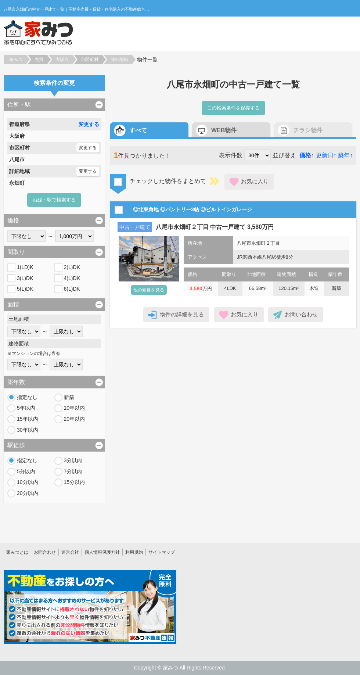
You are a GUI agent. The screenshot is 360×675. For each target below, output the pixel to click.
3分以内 (73, 460)
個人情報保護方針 (102, 552)
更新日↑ (326, 155)
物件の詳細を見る (182, 314)
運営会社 (70, 552)
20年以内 (74, 419)
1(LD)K (25, 267)
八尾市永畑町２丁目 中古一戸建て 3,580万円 (215, 227)
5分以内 (26, 471)
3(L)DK (25, 278)
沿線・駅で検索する (54, 199)
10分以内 (27, 482)
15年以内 (27, 419)
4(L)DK (72, 278)
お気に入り (255, 181)
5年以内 (26, 408)
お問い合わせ (301, 314)
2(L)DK (72, 267)
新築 (69, 397)
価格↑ (306, 155)
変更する (89, 124)
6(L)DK (72, 289)
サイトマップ (161, 552)
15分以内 (74, 482)
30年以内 (27, 430)
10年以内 (74, 408)
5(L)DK (25, 289)
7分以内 (73, 471)
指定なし (27, 397)
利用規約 (134, 552)
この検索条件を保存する (233, 108)
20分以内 (27, 493)
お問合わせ (45, 552)
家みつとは (17, 552)
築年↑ (345, 155)
